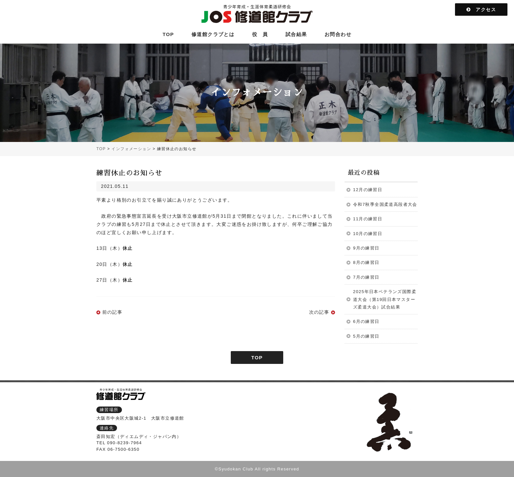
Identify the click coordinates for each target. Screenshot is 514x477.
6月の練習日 (366, 321)
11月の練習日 (367, 218)
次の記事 (319, 312)
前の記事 (112, 312)
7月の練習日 (366, 277)
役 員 (260, 34)
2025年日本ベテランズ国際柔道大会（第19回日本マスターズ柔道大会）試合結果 (384, 299)
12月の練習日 (367, 189)
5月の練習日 (366, 336)
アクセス (481, 9)
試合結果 (296, 34)
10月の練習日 (367, 233)
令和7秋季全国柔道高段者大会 (385, 204)
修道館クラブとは (212, 34)
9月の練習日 (366, 248)
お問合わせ (338, 34)
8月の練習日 (366, 262)
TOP (168, 34)
